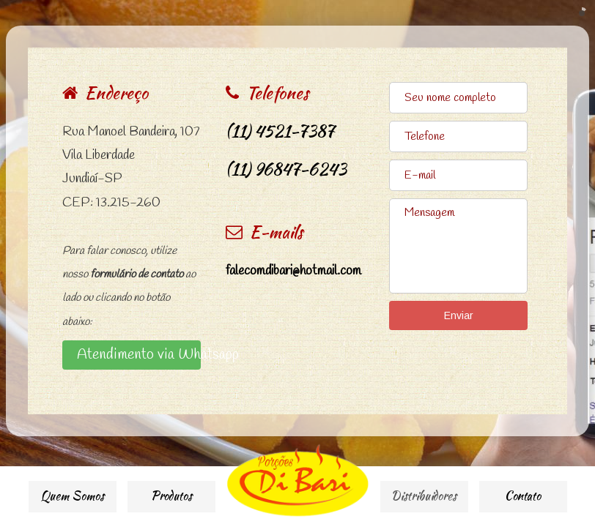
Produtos (171, 495)
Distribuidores (424, 495)
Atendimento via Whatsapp (139, 355)
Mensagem (458, 246)
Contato (523, 495)
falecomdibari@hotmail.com (293, 271)
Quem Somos (72, 495)
